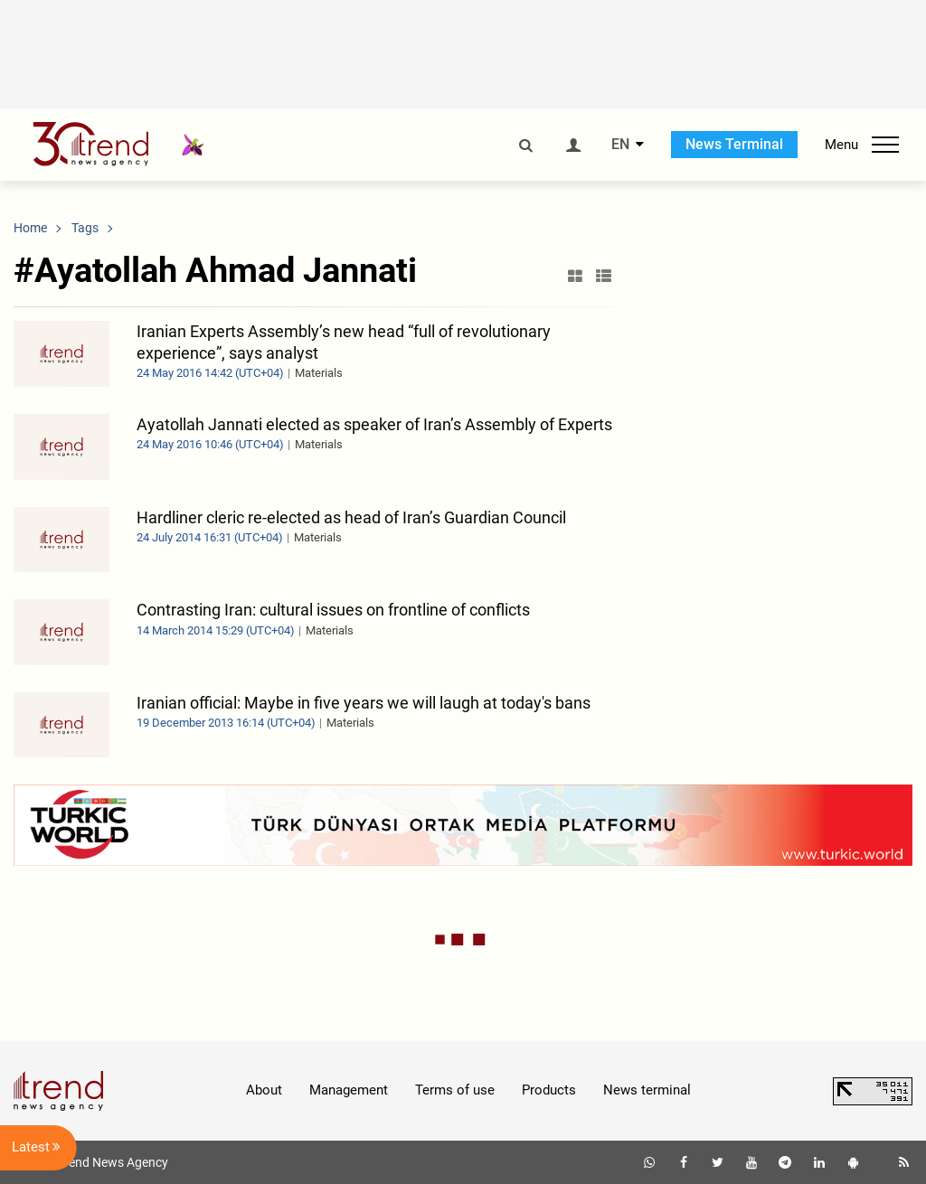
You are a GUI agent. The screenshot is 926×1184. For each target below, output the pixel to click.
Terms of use (455, 1090)
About (264, 1090)
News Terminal (734, 144)
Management (348, 1090)
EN (620, 144)
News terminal (647, 1090)
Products (549, 1090)
